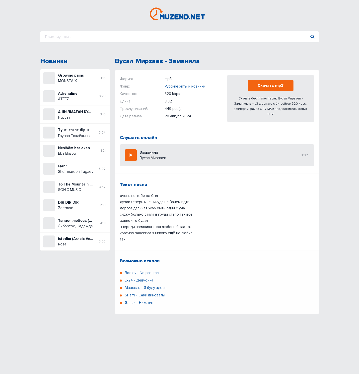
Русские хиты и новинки (185, 86)
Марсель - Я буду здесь (145, 287)
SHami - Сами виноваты (145, 295)
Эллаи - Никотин (139, 302)
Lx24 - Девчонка (139, 280)
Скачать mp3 (271, 85)
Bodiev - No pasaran (142, 273)
